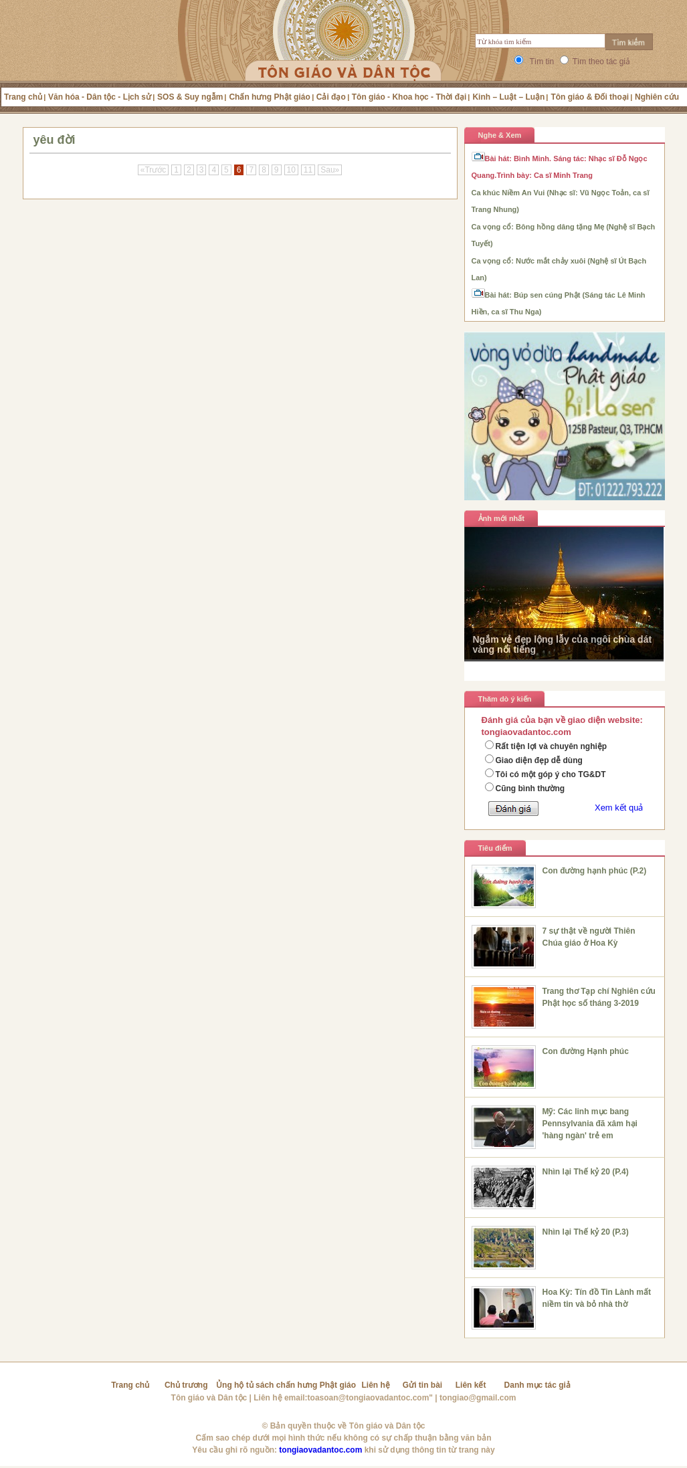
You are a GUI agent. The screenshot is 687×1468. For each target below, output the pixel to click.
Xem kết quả (619, 808)
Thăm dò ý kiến (505, 699)
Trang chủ (23, 97)
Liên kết (471, 1385)
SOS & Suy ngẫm (190, 97)
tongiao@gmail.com (477, 1397)
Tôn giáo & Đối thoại (590, 97)
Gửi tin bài (422, 1385)
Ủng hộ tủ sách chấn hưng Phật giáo (286, 1385)
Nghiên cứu (657, 97)
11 (308, 170)
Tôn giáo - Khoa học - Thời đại (409, 97)
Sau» (329, 170)
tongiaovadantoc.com (320, 1450)
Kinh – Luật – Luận (508, 97)
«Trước (153, 170)
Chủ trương (186, 1385)
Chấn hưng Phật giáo (269, 97)
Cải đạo (331, 97)
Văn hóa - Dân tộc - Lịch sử (99, 97)
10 (291, 170)
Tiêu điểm (495, 848)
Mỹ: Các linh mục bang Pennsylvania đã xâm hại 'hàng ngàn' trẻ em (590, 1123)
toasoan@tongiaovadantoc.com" (370, 1397)
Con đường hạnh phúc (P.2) (595, 870)
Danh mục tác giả (537, 1385)
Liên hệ (376, 1385)
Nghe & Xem (500, 135)
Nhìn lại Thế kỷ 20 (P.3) (586, 1232)
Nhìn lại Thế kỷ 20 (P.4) (586, 1171)
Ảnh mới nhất (501, 518)
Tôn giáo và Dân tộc (209, 1397)
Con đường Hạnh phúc (586, 1051)
